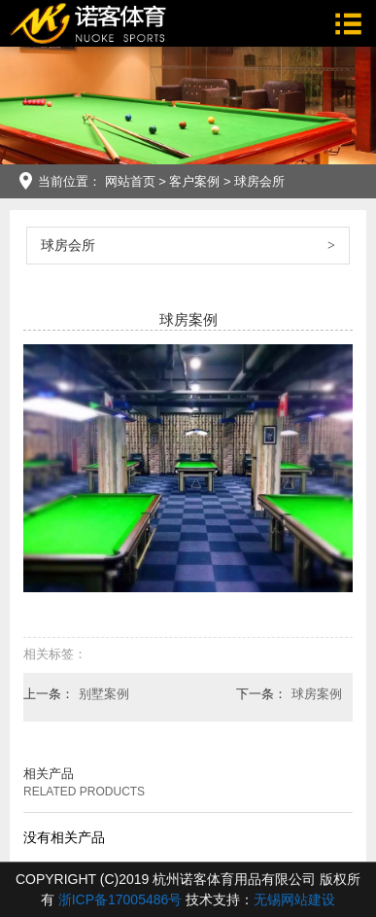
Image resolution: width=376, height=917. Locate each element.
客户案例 (194, 181)
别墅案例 (104, 694)
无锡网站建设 (294, 899)
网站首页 (130, 181)
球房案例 (316, 694)
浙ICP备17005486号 (120, 899)
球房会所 (259, 181)
